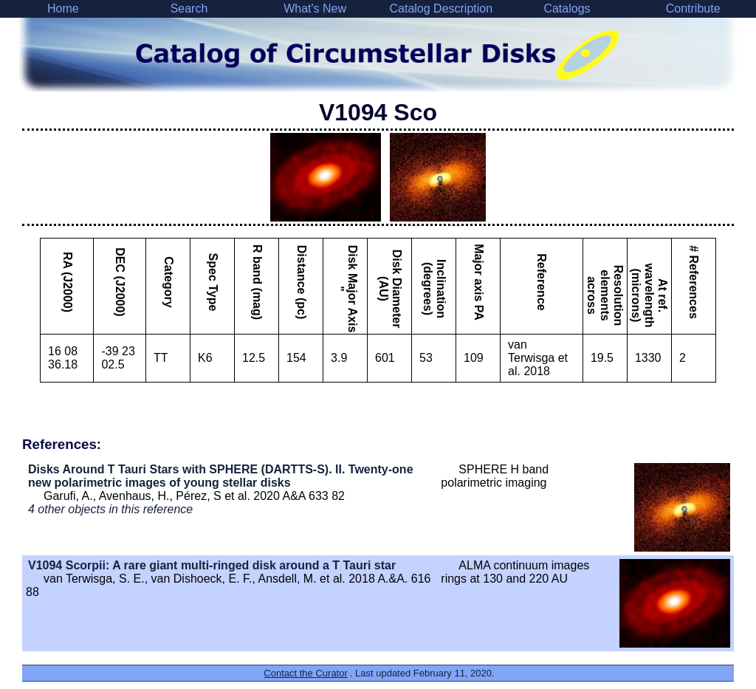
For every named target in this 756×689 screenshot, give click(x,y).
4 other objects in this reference (110, 509)
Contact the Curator (305, 673)
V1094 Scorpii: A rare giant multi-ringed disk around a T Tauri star (212, 565)
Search (189, 8)
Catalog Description (440, 8)
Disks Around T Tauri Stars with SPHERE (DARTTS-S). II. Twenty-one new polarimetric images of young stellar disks (220, 476)
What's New (315, 8)
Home (63, 8)
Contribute (693, 8)
